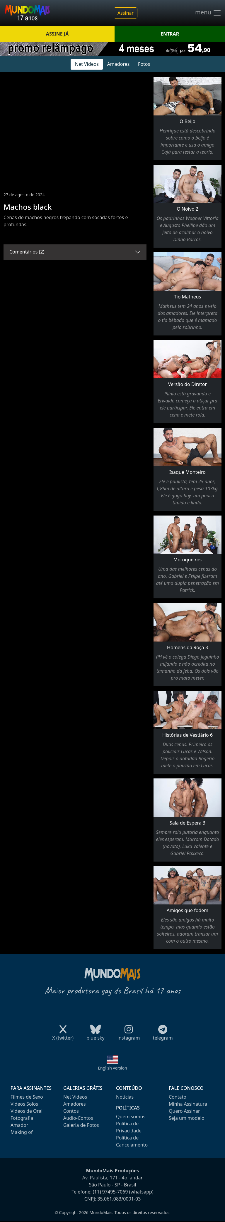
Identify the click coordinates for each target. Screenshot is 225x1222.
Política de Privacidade (129, 1127)
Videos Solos (24, 1104)
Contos (71, 1111)
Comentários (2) (26, 252)
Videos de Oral (26, 1111)
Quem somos (130, 1116)
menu (208, 13)
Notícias (125, 1097)
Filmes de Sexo (27, 1097)
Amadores (118, 64)
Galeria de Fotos (81, 1125)
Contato (177, 1097)
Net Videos (87, 64)
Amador (19, 1125)
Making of (22, 1132)
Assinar (125, 13)
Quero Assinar (184, 1111)
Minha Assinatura (188, 1104)
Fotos (144, 64)
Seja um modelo (186, 1118)
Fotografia (22, 1118)
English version (112, 1068)
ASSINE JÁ (57, 34)
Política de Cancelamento (132, 1141)
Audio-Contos (78, 1118)
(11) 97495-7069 (110, 1192)
